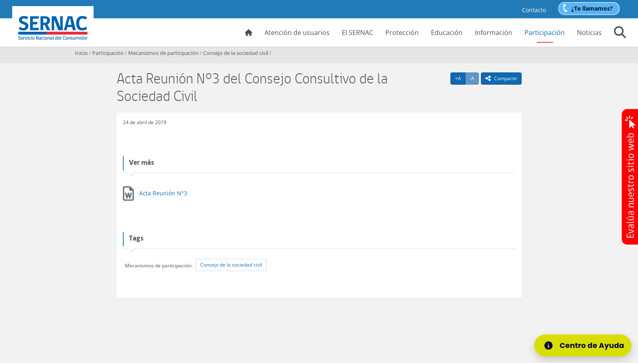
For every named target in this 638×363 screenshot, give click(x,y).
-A (474, 78)
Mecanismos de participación (163, 53)
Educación (447, 32)
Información (493, 32)
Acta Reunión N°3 (163, 193)
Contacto (534, 10)
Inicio (81, 53)
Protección (402, 32)
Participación (544, 32)
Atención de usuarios (297, 32)
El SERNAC (357, 32)
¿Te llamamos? (592, 8)
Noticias (589, 32)
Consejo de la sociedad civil (235, 53)
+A (460, 78)
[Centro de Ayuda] (585, 345)
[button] (620, 33)
